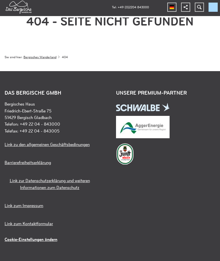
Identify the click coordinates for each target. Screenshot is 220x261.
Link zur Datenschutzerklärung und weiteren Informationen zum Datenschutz (50, 184)
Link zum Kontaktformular (29, 224)
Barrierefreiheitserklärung (28, 162)
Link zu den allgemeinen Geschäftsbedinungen (47, 144)
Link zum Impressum (24, 205)
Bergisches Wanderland (39, 56)
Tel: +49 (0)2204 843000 (130, 7)
